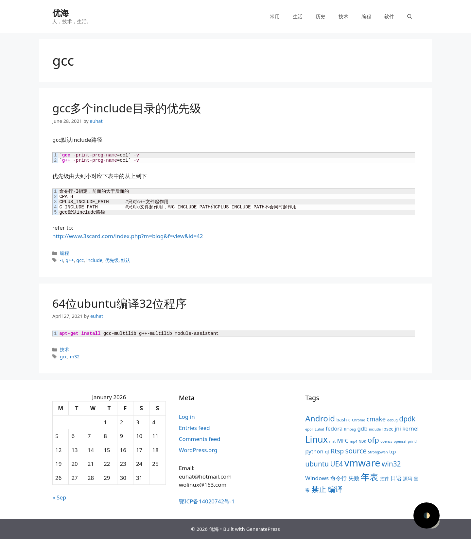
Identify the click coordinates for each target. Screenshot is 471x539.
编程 (366, 16)
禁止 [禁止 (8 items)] (318, 489)
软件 (389, 16)
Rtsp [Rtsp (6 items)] (337, 451)
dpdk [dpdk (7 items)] (407, 418)
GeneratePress (263, 529)
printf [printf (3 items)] (412, 441)
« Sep (59, 497)
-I (61, 260)
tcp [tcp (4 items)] (392, 452)
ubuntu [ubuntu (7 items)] (317, 463)
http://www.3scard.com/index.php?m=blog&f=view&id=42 (127, 236)
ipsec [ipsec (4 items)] (387, 429)
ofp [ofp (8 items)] (373, 440)
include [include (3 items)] (375, 429)
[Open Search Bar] (410, 16)
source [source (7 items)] (356, 450)
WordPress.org (198, 450)
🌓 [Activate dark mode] (426, 515)
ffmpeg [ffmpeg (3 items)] (350, 429)
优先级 (112, 260)
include (94, 260)
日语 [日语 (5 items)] (396, 478)
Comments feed (199, 439)
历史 (320, 16)
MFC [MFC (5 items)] (343, 440)
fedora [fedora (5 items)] (334, 428)
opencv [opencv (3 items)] (386, 441)
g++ (69, 260)
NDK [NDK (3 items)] (362, 441)
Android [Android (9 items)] (320, 418)
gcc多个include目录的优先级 (126, 108)
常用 (275, 16)
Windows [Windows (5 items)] (317, 478)
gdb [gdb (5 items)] (363, 428)
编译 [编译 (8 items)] (335, 489)
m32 (74, 356)
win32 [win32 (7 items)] (391, 463)
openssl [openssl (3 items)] (400, 441)
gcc (80, 260)
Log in (187, 416)
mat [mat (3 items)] (332, 441)
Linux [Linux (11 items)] (316, 439)
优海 (60, 12)
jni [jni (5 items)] (398, 428)
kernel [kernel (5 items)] (410, 428)
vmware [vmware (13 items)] (362, 462)
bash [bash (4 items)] (341, 419)
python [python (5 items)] (314, 451)
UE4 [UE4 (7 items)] (336, 463)
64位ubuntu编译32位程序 (119, 303)
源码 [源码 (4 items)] (407, 478)
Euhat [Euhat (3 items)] (319, 429)
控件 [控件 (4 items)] (384, 478)
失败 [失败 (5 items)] (353, 478)
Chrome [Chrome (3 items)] (358, 420)
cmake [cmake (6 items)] (376, 419)
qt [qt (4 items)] (327, 452)
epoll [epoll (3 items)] (309, 429)
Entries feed (194, 428)
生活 (298, 16)
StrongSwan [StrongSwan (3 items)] (378, 452)
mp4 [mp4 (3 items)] (354, 441)
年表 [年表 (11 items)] (369, 477)
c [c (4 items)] (349, 419)
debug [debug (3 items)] (392, 420)
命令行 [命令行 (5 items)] (338, 478)
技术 (343, 16)
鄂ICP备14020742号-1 (207, 501)
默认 (125, 260)
